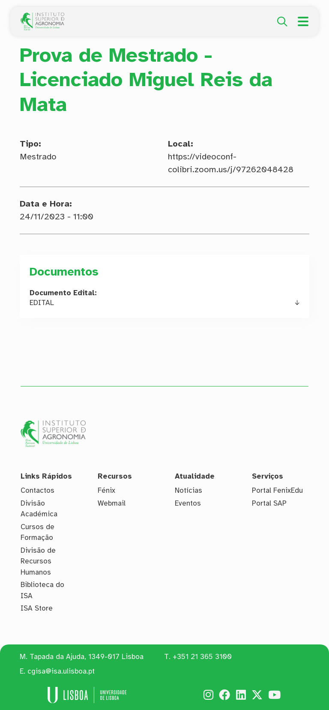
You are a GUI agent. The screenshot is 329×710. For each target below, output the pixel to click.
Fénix (106, 490)
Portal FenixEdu (277, 490)
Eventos (188, 503)
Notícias (188, 490)
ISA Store (37, 608)
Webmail (112, 503)
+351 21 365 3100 (202, 656)
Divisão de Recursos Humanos (38, 561)
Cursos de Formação (37, 532)
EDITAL (42, 302)
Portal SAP (269, 503)
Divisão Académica (39, 509)
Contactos (37, 490)
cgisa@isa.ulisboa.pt (61, 671)
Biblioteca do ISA (42, 590)
